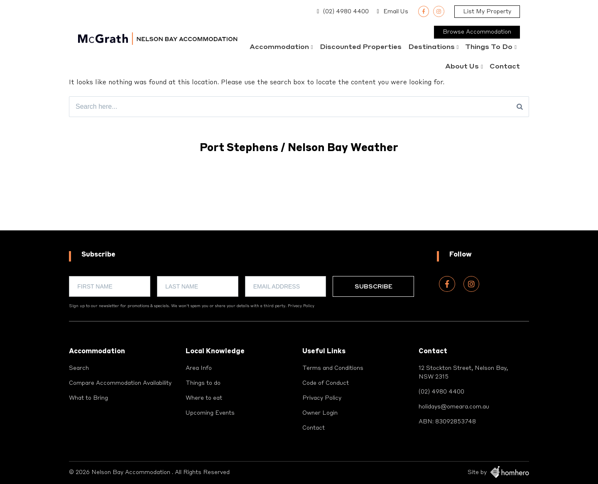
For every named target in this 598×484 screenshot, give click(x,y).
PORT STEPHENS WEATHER (299, 199)
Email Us (395, 12)
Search (79, 368)
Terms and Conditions (332, 368)
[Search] (519, 106)
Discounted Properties (361, 47)
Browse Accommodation (477, 32)
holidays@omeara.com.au (454, 407)
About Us (462, 67)
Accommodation (279, 47)
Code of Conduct (325, 383)
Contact (505, 67)
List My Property (487, 12)
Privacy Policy (301, 306)
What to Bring (88, 398)
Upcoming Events (210, 413)
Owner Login (320, 413)
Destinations (431, 47)
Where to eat (204, 398)
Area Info (199, 368)
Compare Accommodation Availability (120, 383)
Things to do (488, 47)
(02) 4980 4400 (346, 12)
